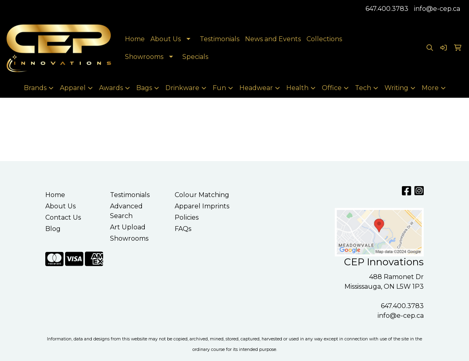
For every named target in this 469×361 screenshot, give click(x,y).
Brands (35, 88)
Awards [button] (111, 88)
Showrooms (144, 57)
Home (135, 39)
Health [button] (297, 88)
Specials (195, 57)
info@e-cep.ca (437, 9)
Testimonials (219, 39)
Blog (53, 229)
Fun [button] (219, 88)
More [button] (430, 88)
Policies (187, 217)
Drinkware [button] (182, 88)
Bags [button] (144, 88)
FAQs (183, 229)
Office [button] (332, 88)
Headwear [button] (256, 88)
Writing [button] (396, 88)
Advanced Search (126, 211)
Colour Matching (202, 195)
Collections (324, 39)
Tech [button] (363, 88)
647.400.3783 (386, 9)
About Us (165, 39)
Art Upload (128, 227)
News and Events (273, 39)
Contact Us (63, 217)
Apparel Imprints (202, 206)
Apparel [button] (73, 88)
